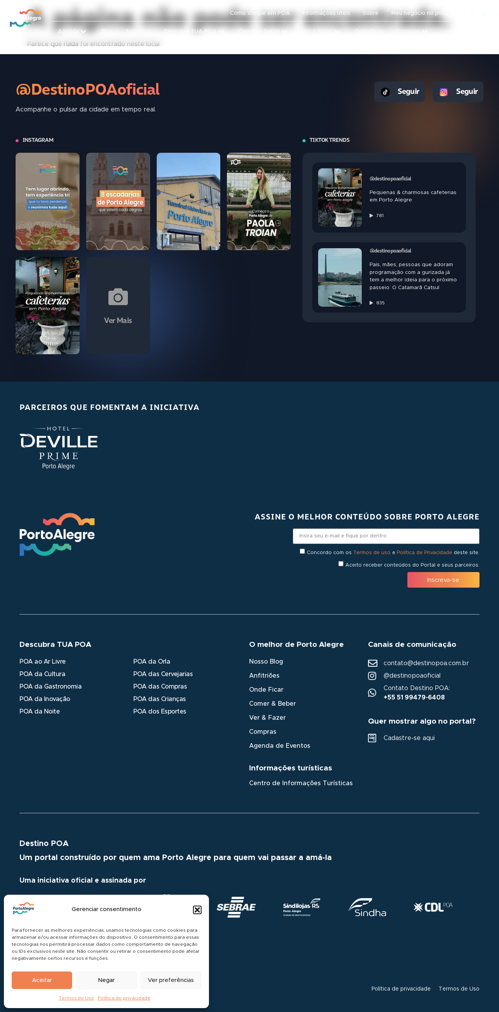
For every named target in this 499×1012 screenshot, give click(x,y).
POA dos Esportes (159, 711)
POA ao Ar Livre (42, 662)
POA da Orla (151, 662)
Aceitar (42, 980)
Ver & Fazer (267, 718)
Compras (262, 732)
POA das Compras (160, 686)
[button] (197, 910)
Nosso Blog (266, 662)
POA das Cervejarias (163, 674)
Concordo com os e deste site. (393, 552)
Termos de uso (372, 552)
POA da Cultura (42, 674)
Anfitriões (264, 676)
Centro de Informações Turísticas (301, 783)
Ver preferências (171, 980)
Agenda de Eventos (279, 746)
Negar (106, 980)
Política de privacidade (124, 998)
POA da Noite (39, 711)
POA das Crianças (159, 699)
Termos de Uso (76, 998)
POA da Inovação (44, 699)
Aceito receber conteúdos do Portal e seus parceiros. (412, 565)
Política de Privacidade (424, 552)
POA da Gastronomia (50, 686)
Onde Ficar (266, 690)
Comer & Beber (272, 704)
